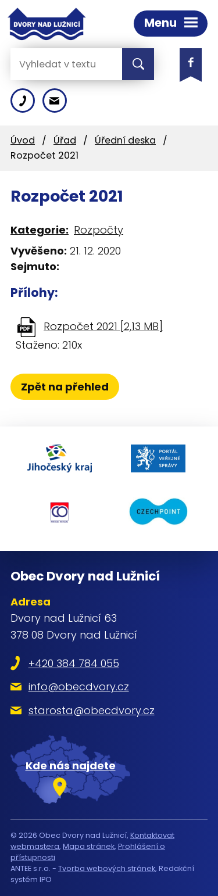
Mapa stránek (89, 846)
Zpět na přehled (65, 386)
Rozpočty (98, 230)
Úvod (22, 140)
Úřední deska (125, 140)
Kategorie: (39, 230)
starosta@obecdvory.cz (91, 710)
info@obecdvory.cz (78, 686)
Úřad (64, 140)
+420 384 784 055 (73, 663)
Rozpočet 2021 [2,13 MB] (103, 326)
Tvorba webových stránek (106, 868)
